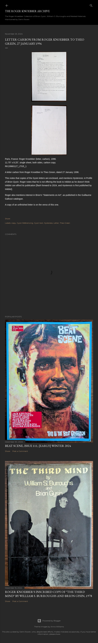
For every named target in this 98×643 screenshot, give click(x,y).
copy (13, 223)
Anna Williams (57, 626)
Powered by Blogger (49, 621)
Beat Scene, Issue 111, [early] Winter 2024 (38, 446)
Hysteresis (48, 223)
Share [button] (7, 218)
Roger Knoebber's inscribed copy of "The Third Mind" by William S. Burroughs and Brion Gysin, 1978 (48, 594)
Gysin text (38, 223)
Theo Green (65, 223)
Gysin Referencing (25, 223)
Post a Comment (20, 451)
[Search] (91, 5)
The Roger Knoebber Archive (27, 11)
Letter (56, 223)
